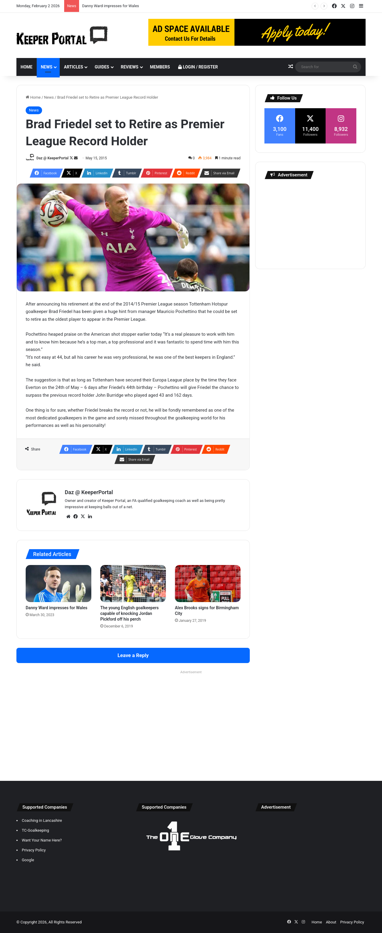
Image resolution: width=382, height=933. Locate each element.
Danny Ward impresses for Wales (110, 6)
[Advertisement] (310, 222)
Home (27, 67)
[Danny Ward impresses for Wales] (58, 583)
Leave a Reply (133, 655)
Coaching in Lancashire (42, 820)
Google (28, 860)
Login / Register (198, 67)
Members (160, 67)
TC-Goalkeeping (35, 830)
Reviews (129, 67)
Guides (102, 67)
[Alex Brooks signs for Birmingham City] (208, 583)
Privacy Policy (34, 850)
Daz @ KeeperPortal (52, 158)
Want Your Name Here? (42, 840)
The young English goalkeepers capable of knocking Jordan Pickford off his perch (129, 613)
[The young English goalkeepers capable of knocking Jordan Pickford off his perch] (133, 583)
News (47, 67)
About (331, 922)
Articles (73, 67)
